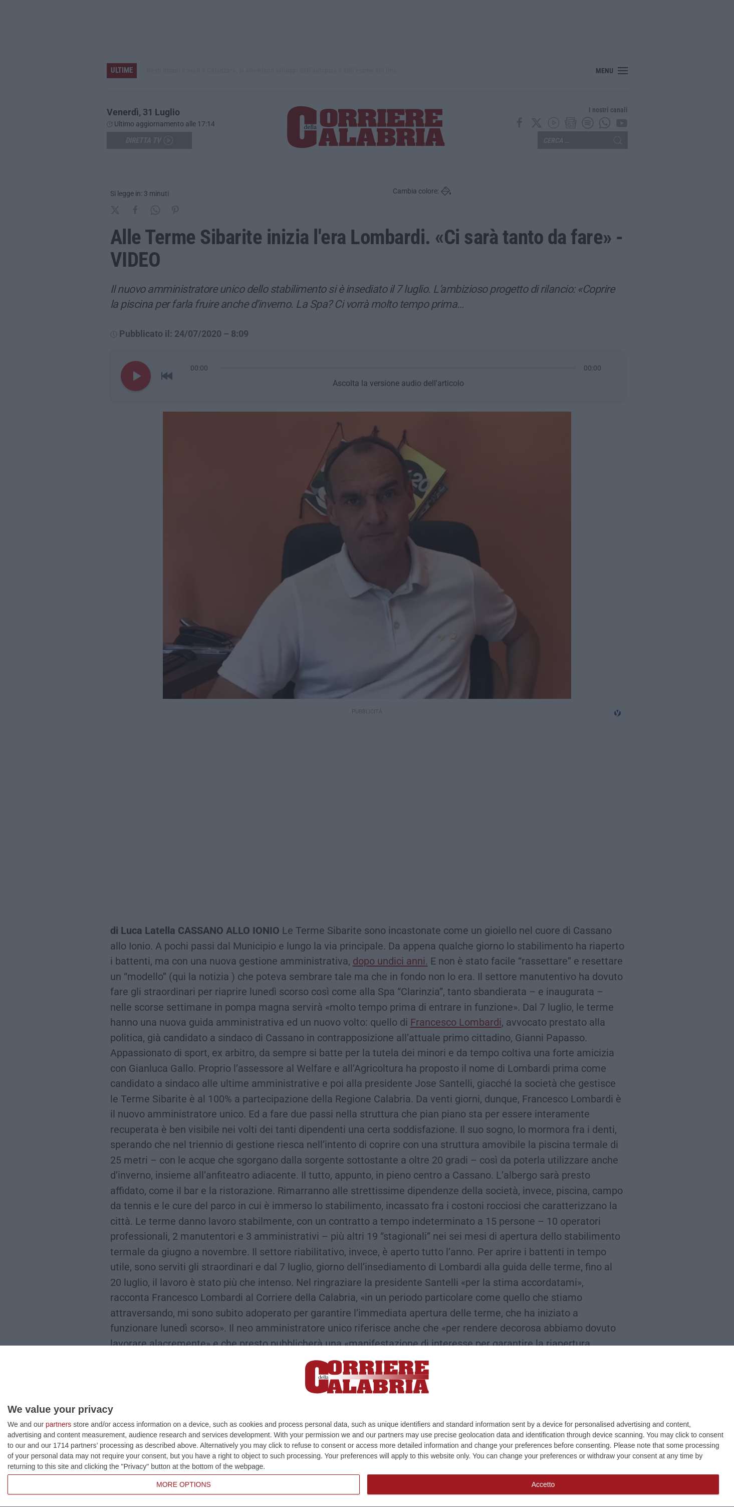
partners (58, 1424)
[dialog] (367, 1426)
